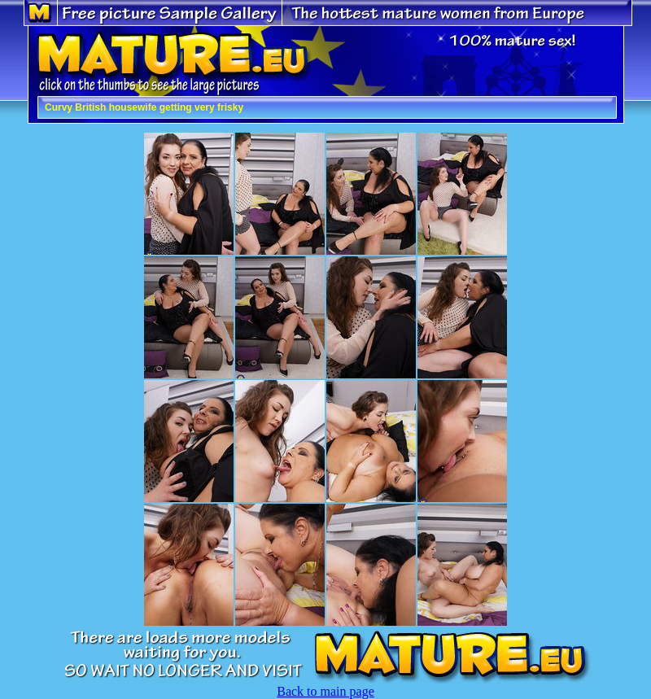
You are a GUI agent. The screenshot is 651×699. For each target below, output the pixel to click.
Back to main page (325, 691)
